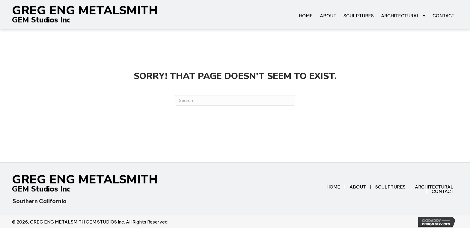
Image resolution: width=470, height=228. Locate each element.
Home (333, 187)
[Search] (235, 100)
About (358, 187)
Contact (443, 191)
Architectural (434, 187)
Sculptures (390, 187)
